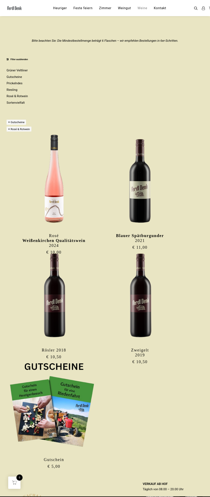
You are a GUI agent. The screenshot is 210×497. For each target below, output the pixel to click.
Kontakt (160, 8)
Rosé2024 (78, 161)
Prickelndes (15, 83)
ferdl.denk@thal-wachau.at (34, 487)
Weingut (124, 8)
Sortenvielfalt (16, 103)
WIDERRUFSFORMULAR (159, 482)
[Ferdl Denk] (14, 8)
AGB (146, 476)
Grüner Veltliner (17, 70)
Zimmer (105, 8)
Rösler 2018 (78, 270)
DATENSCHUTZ (153, 471)
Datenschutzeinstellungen (160, 487)
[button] (197, 8)
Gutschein (78, 379)
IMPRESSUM (151, 465)
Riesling (12, 90)
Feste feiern (82, 8)
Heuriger (60, 8)
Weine (142, 8)
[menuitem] (60, 8)
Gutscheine (14, 77)
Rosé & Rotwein (17, 96)
